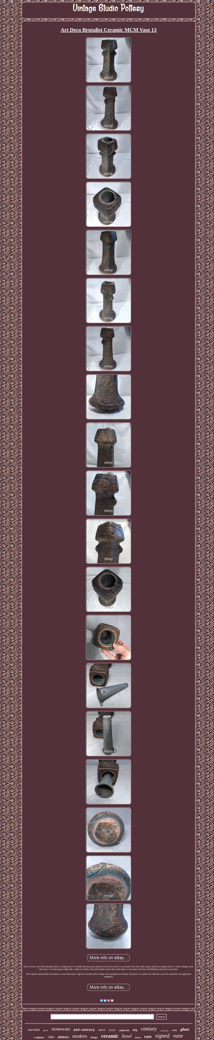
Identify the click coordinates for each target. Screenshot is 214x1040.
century (149, 1029)
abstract (63, 1037)
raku (51, 1037)
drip (135, 1030)
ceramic (109, 1036)
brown (138, 1037)
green (45, 1030)
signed (162, 1036)
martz (101, 1030)
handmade (164, 1031)
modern (79, 1036)
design (94, 1037)
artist (174, 1030)
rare (148, 1036)
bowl (127, 1036)
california (124, 1030)
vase (178, 1035)
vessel (112, 1030)
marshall (34, 1030)
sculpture (39, 1037)
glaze (184, 1029)
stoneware (60, 1029)
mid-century (84, 1030)
